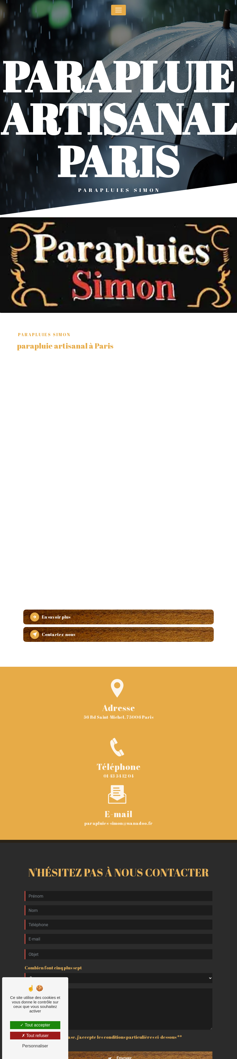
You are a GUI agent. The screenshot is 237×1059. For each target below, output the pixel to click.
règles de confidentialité (127, 1053)
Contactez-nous (52, 634)
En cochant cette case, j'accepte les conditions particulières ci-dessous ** (106, 1014)
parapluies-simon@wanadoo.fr (118, 800)
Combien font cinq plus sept (53, 945)
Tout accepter (35, 1025)
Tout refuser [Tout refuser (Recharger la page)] (35, 1035)
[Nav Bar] (118, 10)
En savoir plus (50, 616)
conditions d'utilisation (189, 1053)
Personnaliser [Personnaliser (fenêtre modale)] (35, 1046)
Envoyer (124, 1035)
